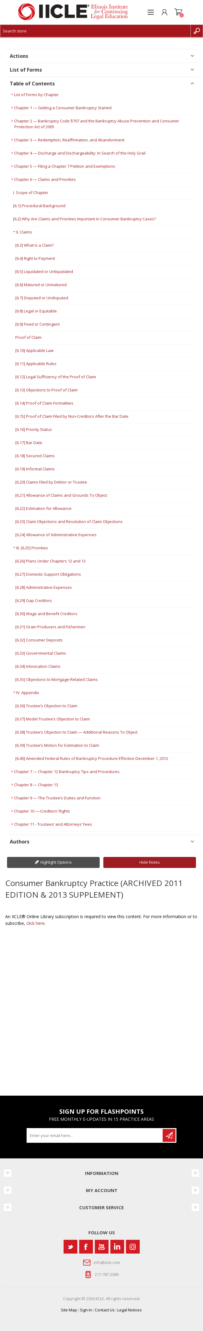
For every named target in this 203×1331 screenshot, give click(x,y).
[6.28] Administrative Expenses (43, 587)
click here (35, 923)
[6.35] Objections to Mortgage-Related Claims (56, 679)
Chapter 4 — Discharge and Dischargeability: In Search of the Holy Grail (80, 153)
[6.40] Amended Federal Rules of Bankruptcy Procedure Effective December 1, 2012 (91, 758)
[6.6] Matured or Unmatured (41, 284)
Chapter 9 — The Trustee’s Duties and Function (57, 798)
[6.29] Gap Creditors (33, 600)
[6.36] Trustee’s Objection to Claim (46, 705)
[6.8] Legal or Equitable (36, 311)
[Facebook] (86, 1247)
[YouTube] (102, 1247)
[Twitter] (70, 1247)
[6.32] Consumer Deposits (39, 640)
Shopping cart (178, 12)
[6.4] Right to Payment (35, 258)
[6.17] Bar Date (28, 442)
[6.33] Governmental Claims (40, 653)
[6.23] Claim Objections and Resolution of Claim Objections (69, 521)
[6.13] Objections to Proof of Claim (46, 390)
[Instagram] (133, 1247)
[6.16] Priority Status (33, 429)
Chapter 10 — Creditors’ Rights (42, 811)
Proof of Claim (28, 337)
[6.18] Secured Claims (35, 455)
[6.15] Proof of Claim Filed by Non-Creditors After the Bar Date (71, 416)
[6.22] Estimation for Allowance (43, 508)
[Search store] (95, 31)
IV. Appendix (27, 692)
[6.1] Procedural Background (39, 205)
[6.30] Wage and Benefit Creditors (46, 613)
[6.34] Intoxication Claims (38, 666)
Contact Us (105, 1310)
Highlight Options (56, 862)
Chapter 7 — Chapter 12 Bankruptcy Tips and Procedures (67, 771)
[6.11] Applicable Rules (36, 363)
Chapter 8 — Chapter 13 (36, 784)
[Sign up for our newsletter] (95, 1135)
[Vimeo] (117, 1247)
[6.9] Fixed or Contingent (37, 324)
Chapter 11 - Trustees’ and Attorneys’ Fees (53, 824)
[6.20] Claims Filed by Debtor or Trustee (51, 482)
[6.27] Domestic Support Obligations (48, 574)
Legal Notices (129, 1310)
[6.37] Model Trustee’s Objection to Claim (52, 719)
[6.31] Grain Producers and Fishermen (50, 627)
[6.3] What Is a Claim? (34, 245)
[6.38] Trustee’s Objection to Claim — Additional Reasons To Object (76, 732)
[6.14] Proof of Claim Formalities (44, 403)
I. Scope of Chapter (30, 192)
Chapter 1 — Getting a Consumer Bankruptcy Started (63, 107)
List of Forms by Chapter (36, 94)
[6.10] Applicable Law (34, 350)
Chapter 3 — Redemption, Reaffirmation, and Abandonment (69, 140)
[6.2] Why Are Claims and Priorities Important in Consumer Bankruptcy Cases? (84, 219)
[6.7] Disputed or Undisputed (41, 298)
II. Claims (24, 232)
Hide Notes (149, 862)
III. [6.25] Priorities (32, 548)
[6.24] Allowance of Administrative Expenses (56, 534)
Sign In (86, 1310)
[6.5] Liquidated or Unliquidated (44, 271)
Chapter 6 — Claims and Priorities (45, 179)
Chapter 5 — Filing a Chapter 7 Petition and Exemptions (64, 166)
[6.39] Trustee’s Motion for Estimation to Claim (57, 745)
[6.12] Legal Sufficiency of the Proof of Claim (55, 376)
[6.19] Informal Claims (35, 469)
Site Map (69, 1310)
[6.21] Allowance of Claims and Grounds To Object (61, 495)
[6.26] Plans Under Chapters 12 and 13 (50, 561)
